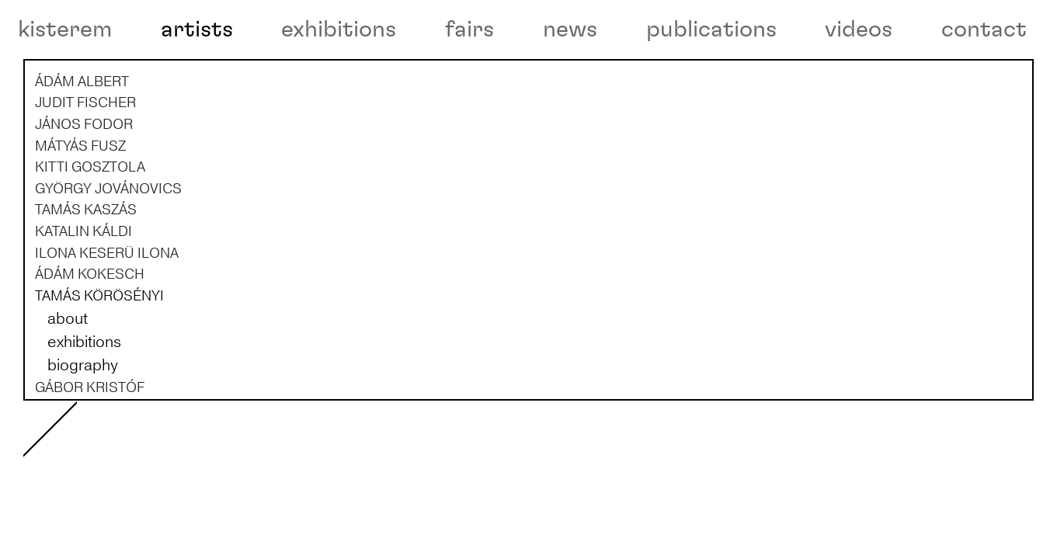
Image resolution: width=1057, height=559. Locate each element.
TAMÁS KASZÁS (86, 264)
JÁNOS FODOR (84, 177)
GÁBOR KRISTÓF (89, 441)
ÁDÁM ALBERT (82, 135)
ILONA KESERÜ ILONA (107, 306)
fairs (469, 29)
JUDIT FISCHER (85, 156)
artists (197, 29)
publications (711, 29)
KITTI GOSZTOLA (90, 220)
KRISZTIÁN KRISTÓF (100, 461)
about (67, 372)
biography (82, 419)
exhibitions (338, 29)
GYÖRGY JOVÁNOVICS (108, 242)
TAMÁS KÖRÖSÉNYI (99, 349)
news (570, 29)
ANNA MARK (75, 505)
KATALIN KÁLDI (83, 284)
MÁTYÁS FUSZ (80, 199)
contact (984, 29)
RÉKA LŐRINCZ (84, 483)
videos (858, 29)
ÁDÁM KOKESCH (89, 328)
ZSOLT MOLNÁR (87, 526)
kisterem (65, 29)
